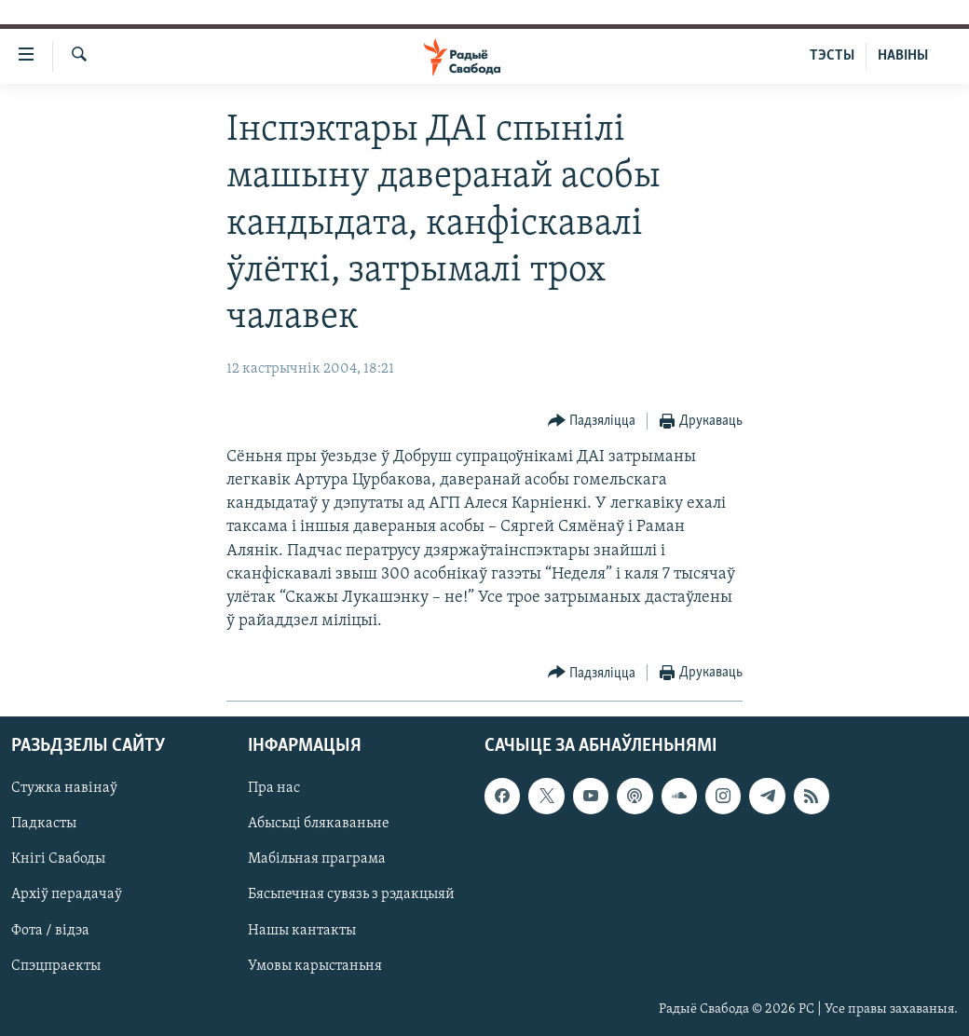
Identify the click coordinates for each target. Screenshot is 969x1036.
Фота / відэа (50, 930)
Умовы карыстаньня (315, 966)
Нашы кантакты (302, 930)
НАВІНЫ (903, 55)
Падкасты (43, 824)
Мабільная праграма (317, 859)
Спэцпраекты (56, 966)
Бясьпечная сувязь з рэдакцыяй (351, 895)
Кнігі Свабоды (58, 859)
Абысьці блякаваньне (318, 824)
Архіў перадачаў (66, 895)
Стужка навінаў (64, 789)
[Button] (592, 421)
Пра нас (274, 789)
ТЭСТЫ (832, 55)
